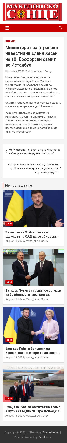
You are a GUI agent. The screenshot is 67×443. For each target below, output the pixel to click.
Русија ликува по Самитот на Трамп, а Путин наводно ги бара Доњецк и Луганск (33, 411)
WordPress (45, 437)
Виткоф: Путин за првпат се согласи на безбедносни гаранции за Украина (33, 295)
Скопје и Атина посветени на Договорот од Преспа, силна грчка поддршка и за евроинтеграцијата (33, 168)
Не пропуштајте (18, 185)
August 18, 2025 (14, 241)
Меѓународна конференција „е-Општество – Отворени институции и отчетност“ (35, 151)
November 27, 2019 (16, 71)
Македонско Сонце (40, 71)
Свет (9, 223)
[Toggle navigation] (7, 28)
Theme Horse (51, 432)
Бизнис (10, 41)
